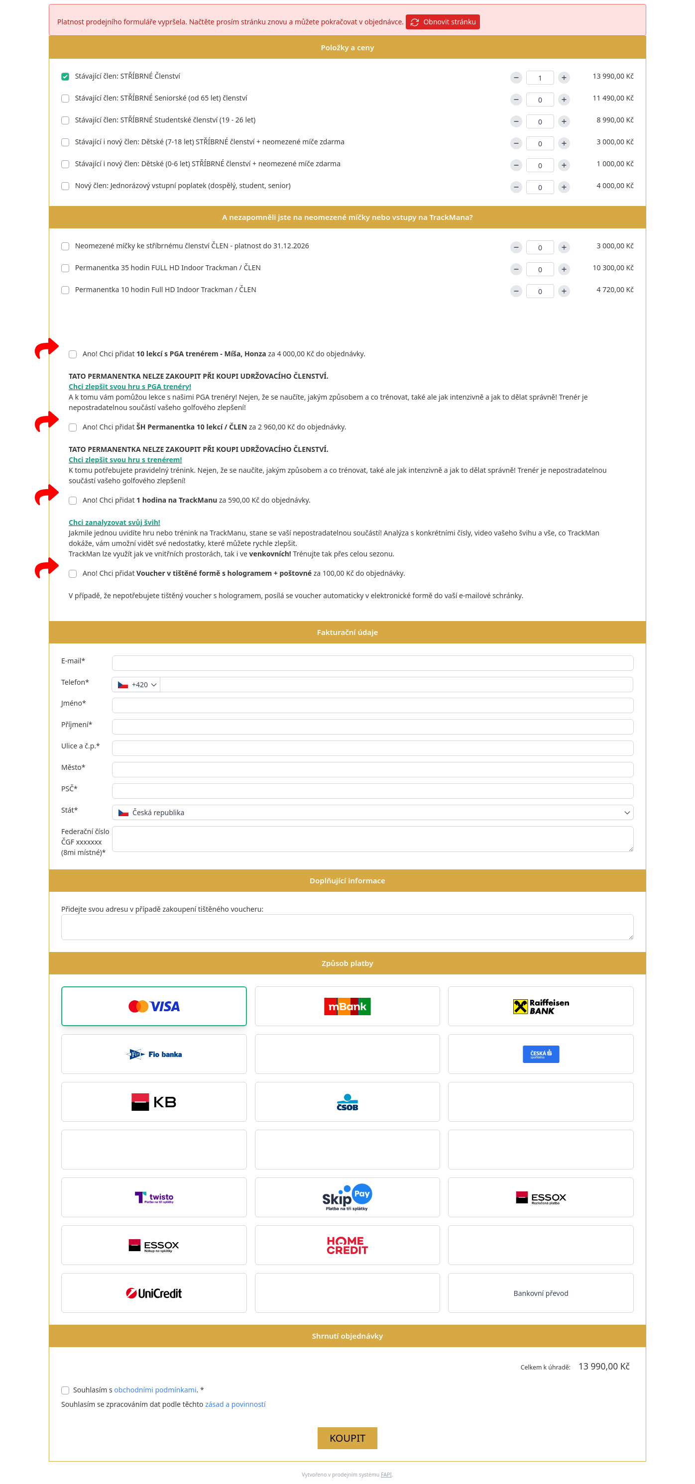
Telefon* (75, 682)
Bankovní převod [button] (541, 1293)
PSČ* (69, 788)
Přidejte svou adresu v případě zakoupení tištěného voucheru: (162, 909)
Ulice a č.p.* (80, 745)
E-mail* (73, 660)
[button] (154, 1006)
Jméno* (73, 703)
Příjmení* (76, 724)
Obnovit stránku (443, 22)
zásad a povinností (235, 1404)
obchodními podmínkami (155, 1389)
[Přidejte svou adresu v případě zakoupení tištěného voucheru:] (347, 927)
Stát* (69, 810)
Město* (73, 767)
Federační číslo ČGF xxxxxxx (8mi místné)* (85, 842)
